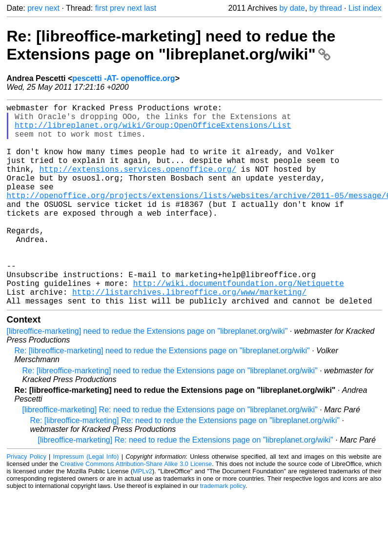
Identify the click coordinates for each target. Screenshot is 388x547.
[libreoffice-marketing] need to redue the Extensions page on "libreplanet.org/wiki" (147, 376)
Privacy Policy (26, 501)
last (150, 8)
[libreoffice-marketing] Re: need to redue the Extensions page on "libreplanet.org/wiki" (170, 454)
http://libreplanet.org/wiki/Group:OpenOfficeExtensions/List (153, 130)
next (52, 8)
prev (34, 8)
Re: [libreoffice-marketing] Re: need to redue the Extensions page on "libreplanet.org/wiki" (185, 465)
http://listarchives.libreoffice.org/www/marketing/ (189, 334)
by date (292, 8)
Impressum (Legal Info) (86, 501)
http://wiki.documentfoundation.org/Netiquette (238, 324)
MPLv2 (142, 516)
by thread (325, 8)
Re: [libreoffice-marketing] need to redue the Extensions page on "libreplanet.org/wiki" (171, 45)
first (101, 8)
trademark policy (222, 530)
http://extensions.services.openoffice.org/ (138, 184)
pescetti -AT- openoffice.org (123, 78)
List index (365, 8)
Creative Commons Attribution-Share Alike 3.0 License (136, 508)
